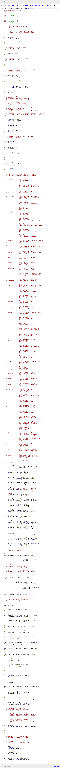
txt (55, 766)
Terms (13, 766)
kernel (9, 5)
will (15, 5)
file (25, 8)
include (47, 5)
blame (31, 8)
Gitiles (7, 766)
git (13, 5)
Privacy (10, 766)
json (58, 766)
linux (2, 5)
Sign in (57, 1)
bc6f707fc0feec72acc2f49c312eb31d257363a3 (32, 5)
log (28, 8)
